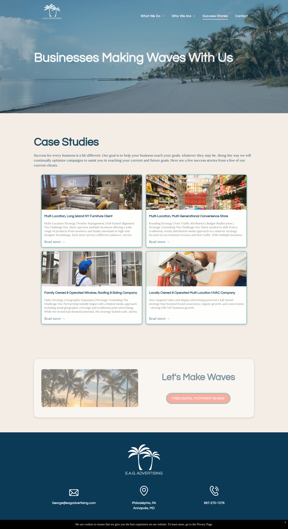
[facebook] (134, 525)
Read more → (54, 246)
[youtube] (154, 525)
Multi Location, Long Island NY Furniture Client (78, 220)
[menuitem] (152, 15)
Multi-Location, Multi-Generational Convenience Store (188, 220)
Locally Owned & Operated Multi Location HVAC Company (192, 297)
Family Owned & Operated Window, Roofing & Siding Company (90, 297)
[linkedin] (144, 525)
